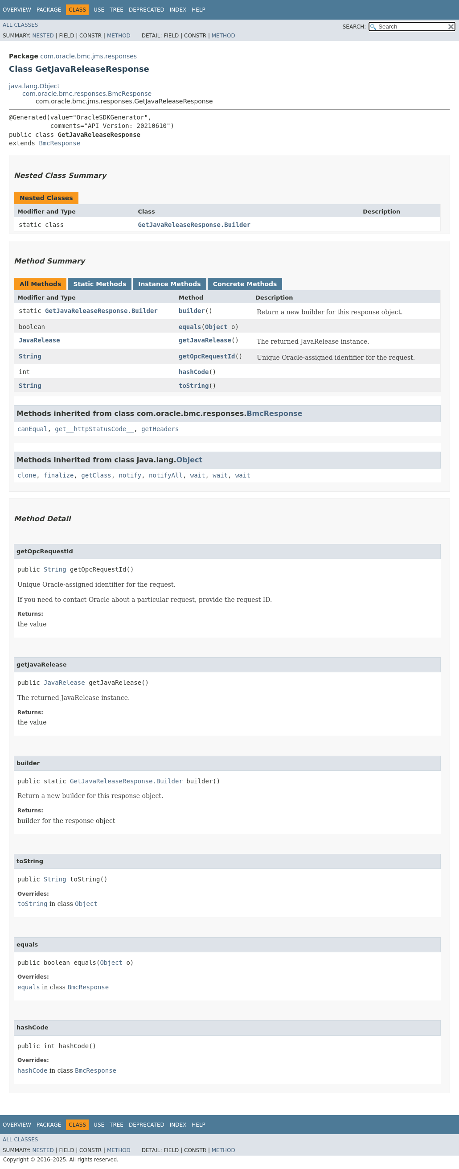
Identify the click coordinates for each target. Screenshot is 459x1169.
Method (119, 36)
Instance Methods (169, 284)
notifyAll (166, 475)
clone (26, 475)
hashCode (194, 371)
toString (194, 385)
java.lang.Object (34, 86)
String (30, 356)
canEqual (32, 428)
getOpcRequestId (207, 356)
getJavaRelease (205, 340)
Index (178, 10)
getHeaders (160, 428)
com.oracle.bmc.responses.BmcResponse (87, 93)
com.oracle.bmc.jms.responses (88, 56)
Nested (42, 36)
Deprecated (146, 10)
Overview (17, 10)
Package (49, 10)
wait (197, 475)
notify (130, 475)
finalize (59, 475)
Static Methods (99, 284)
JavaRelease (39, 340)
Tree (116, 10)
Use (99, 10)
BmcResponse (59, 143)
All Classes (20, 25)
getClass (96, 475)
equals (190, 326)
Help (198, 10)
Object (216, 326)
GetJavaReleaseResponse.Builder (194, 224)
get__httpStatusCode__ (94, 428)
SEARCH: (354, 27)
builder (192, 310)
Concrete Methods (245, 284)
